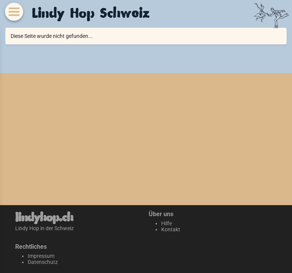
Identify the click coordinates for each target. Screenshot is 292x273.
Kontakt (170, 229)
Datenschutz (43, 262)
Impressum (41, 256)
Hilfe (166, 223)
